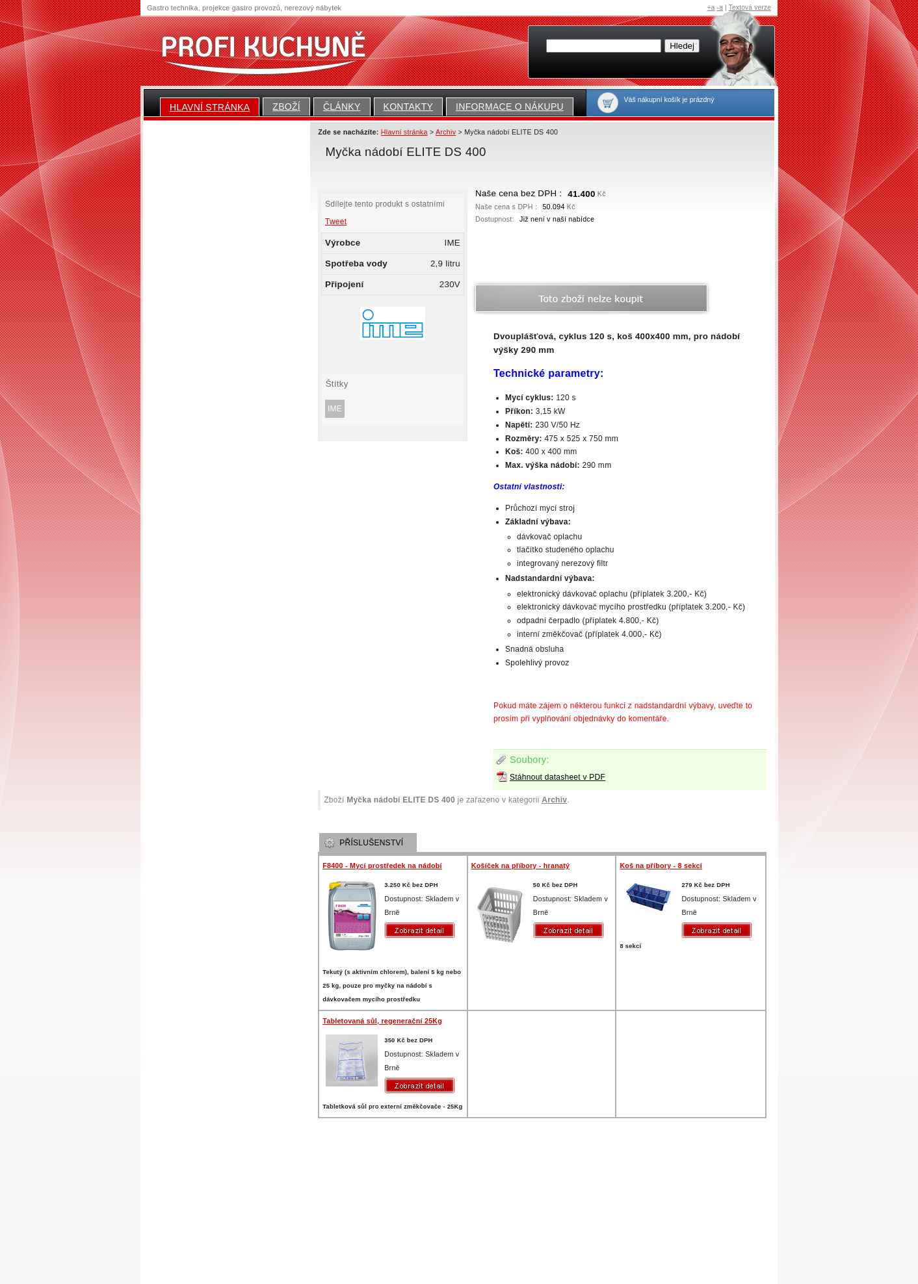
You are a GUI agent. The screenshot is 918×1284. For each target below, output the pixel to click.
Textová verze (750, 7)
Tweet (336, 221)
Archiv (554, 799)
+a (711, 7)
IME (335, 408)
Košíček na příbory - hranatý (520, 865)
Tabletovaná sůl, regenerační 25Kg (382, 1021)
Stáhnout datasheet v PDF (557, 777)
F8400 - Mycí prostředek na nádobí (382, 865)
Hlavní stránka (210, 107)
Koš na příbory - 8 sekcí (661, 865)
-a (720, 7)
